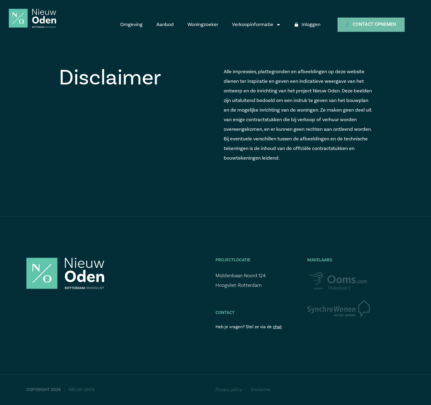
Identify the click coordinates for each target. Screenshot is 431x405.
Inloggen (308, 24)
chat (277, 327)
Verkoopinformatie (256, 24)
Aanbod (165, 24)
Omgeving (131, 24)
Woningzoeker (202, 24)
